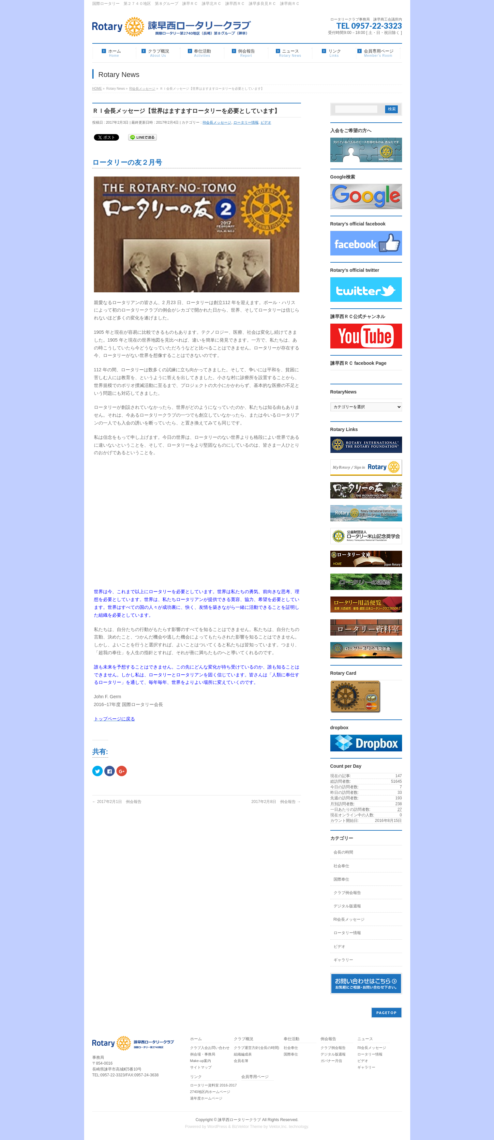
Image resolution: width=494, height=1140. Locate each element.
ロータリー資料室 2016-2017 (213, 1085)
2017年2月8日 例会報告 (276, 801)
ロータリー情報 (246, 122)
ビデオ (266, 122)
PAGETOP (386, 1012)
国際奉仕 (341, 879)
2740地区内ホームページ (210, 1092)
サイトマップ (201, 1067)
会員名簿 (241, 1061)
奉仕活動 (291, 1039)
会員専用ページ (255, 1077)
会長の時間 (343, 852)
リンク (196, 1077)
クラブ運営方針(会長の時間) (256, 1048)
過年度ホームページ (206, 1098)
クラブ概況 (243, 1039)
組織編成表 (243, 1054)
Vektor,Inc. (278, 1126)
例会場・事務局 (202, 1054)
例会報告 (328, 1039)
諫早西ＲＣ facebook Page (358, 363)
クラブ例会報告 (347, 892)
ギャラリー (343, 960)
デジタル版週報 (347, 906)
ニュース (365, 1039)
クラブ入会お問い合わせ (210, 1048)
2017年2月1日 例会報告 (117, 801)
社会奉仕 (341, 866)
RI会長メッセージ (216, 122)
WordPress (217, 1126)
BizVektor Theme (247, 1126)
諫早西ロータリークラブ (239, 1119)
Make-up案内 (200, 1061)
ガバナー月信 (331, 1061)
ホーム (196, 1039)
